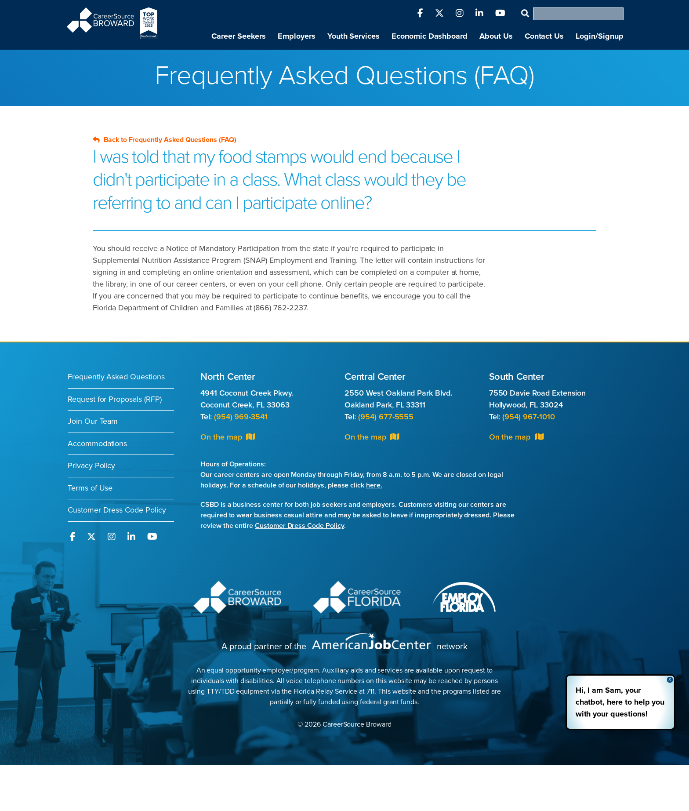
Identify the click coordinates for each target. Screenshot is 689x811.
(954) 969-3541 (241, 417)
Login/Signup (599, 36)
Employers (296, 36)
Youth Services (353, 36)
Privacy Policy (91, 465)
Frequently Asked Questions (116, 377)
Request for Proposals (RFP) (115, 399)
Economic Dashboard (430, 36)
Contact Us (544, 36)
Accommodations (97, 443)
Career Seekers (238, 36)
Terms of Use (90, 488)
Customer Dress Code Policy (117, 510)
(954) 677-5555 (385, 417)
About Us (496, 36)
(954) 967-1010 (528, 417)
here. (374, 485)
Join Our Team (93, 421)
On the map (227, 437)
